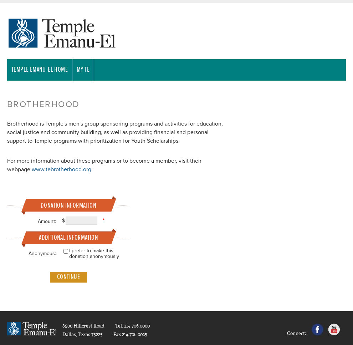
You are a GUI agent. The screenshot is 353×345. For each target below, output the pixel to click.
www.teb (43, 169)
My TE (83, 70)
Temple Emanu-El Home (39, 70)
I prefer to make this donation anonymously (94, 253)
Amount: (47, 221)
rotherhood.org (72, 169)
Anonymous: (42, 253)
